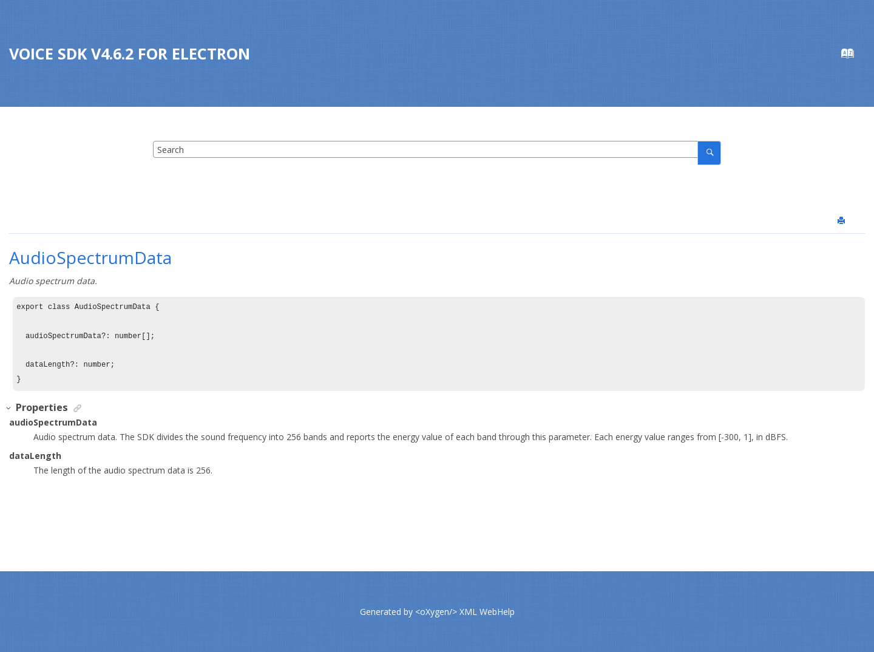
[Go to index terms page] (853, 56)
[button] (9, 408)
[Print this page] (842, 221)
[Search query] (437, 149)
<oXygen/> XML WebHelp (465, 611)
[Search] (709, 153)
